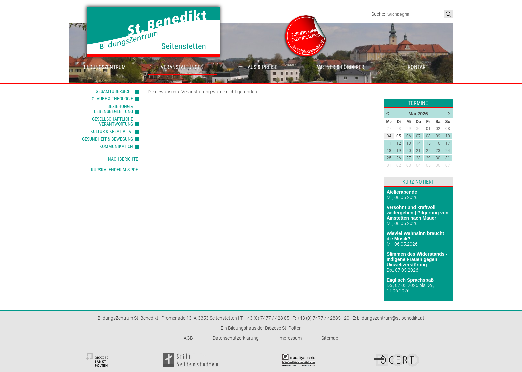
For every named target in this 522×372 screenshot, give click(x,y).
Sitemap (329, 338)
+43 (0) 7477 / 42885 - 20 (323, 318)
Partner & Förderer (339, 67)
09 (438, 136)
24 (447, 150)
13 (408, 143)
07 (418, 136)
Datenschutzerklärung (236, 338)
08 (428, 136)
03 (408, 165)
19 (398, 150)
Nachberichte (123, 159)
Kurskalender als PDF (114, 169)
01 (389, 165)
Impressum (290, 338)
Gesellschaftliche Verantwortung (112, 121)
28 (418, 158)
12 (398, 143)
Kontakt (418, 67)
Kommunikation (116, 146)
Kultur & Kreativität (111, 131)
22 (428, 150)
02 (398, 165)
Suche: (378, 14)
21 (418, 150)
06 (408, 136)
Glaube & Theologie (112, 98)
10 (447, 136)
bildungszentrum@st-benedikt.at (390, 318)
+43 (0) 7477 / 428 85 (267, 318)
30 (438, 158)
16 (438, 143)
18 (389, 150)
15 (428, 143)
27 (408, 158)
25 (389, 158)
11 (389, 143)
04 (418, 165)
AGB (188, 338)
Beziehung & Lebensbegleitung (113, 109)
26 (398, 158)
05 (428, 165)
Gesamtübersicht (114, 91)
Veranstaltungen (182, 67)
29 (428, 158)
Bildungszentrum (104, 67)
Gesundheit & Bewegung (107, 139)
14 (418, 143)
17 (447, 143)
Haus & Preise (260, 67)
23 (438, 150)
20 (408, 150)
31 (447, 158)
